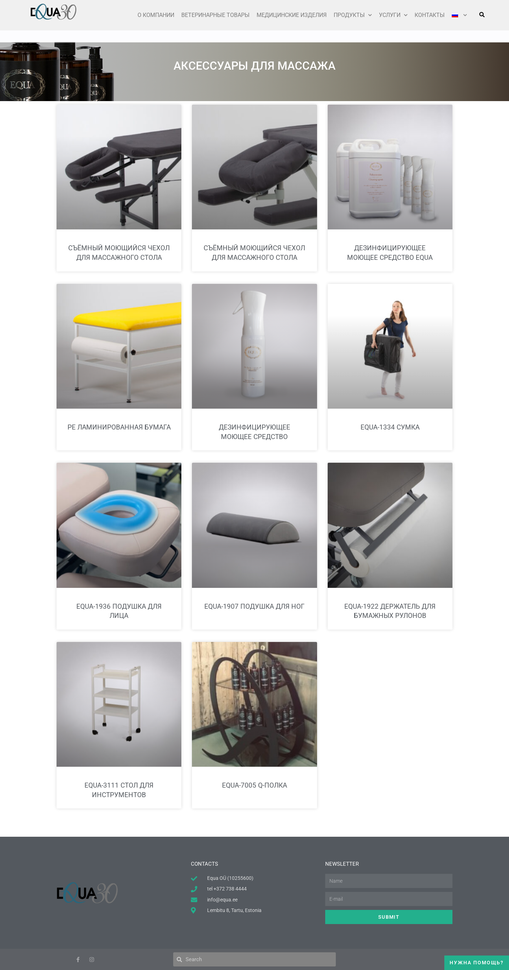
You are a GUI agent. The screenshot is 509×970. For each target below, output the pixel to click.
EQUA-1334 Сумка (390, 427)
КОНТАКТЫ (430, 15)
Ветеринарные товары (215, 15)
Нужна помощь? (477, 962)
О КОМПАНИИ (156, 15)
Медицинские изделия (292, 15)
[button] (482, 14)
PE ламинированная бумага (119, 427)
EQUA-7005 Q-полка (254, 785)
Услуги (393, 15)
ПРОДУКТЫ (353, 15)
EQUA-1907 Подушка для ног (254, 606)
